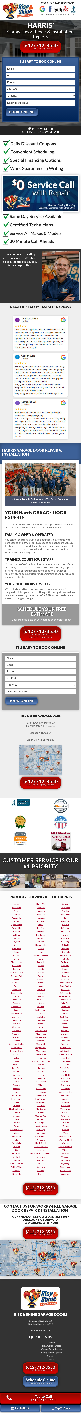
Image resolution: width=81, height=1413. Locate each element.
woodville (65, 1160)
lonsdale (41, 1024)
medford (41, 1071)
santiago (65, 1010)
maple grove (40, 1048)
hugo (41, 952)
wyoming (65, 1164)
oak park (41, 1157)
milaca (41, 1085)
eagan (16, 1092)
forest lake (16, 1143)
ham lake (41, 908)
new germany (41, 1126)
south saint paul (65, 1051)
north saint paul (41, 1147)
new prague (41, 1133)
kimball (41, 983)
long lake (41, 1020)
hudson (41, 949)
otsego (65, 904)
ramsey (65, 935)
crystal (16, 1054)
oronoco (41, 1167)
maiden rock (40, 1037)
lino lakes (41, 1017)
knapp (41, 986)
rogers (65, 969)
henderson (40, 935)
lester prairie (40, 1010)
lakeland (41, 996)
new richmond (41, 1136)
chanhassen (16, 1007)
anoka (16, 921)
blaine (16, 959)
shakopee (65, 1031)
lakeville (40, 1000)
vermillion (65, 1095)
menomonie (41, 1082)
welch (65, 1133)
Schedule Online (40, 1381)
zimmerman (65, 1167)
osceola (40, 1171)
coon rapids (16, 1048)
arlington (16, 931)
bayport (16, 942)
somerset (65, 1044)
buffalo (16, 979)
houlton (41, 942)
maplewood (41, 1058)
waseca (65, 1112)
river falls (65, 952)
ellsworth (16, 1112)
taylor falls (65, 1089)
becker (16, 945)
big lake (16, 955)
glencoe (16, 1160)
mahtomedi (41, 1034)
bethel (16, 952)
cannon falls (16, 993)
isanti (41, 959)
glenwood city (16, 1164)
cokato (16, 1037)
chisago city (16, 1013)
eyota (16, 1126)
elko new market (16, 1109)
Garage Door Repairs (51, 1349)
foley (16, 1140)
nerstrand (41, 1119)
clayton (16, 1024)
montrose (41, 1106)
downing (16, 1085)
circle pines (16, 1017)
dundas (16, 1089)
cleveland (16, 1034)
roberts (65, 959)
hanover (40, 921)
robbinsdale (65, 955)
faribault (16, 1133)
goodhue (16, 1171)
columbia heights (16, 1044)
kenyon (41, 976)
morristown (41, 1109)
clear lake (16, 1027)
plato (65, 918)
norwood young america (40, 1153)
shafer (65, 1027)
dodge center (16, 1078)
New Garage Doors (51, 1345)
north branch (40, 1143)
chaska (16, 1010)
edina (16, 1102)
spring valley (65, 1061)
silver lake (65, 1041)
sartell (65, 1013)
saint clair (65, 990)
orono (41, 1164)
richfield (65, 945)
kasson (41, 972)
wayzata (65, 1126)
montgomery (40, 1099)
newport (41, 1140)
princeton (65, 928)
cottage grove (16, 1051)
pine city (65, 911)
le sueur (40, 1007)
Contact (52, 1359)
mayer (41, 1065)
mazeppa (41, 1068)
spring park (65, 1058)
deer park (16, 1068)
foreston (16, 1147)
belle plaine (16, 949)
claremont (16, 1020)
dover (16, 1082)
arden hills (16, 928)
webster (65, 1130)
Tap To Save (61, 1408)
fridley (16, 1150)
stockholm (65, 1085)
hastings (40, 928)
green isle (16, 1174)
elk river (16, 1106)
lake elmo (41, 993)
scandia (65, 1024)
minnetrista (41, 1095)
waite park (65, 1106)
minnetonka (41, 1092)
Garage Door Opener (51, 1352)
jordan (41, 966)
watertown (65, 1116)
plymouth (65, 921)
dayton (16, 1065)
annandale (16, 918)
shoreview (65, 1034)
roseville (65, 976)
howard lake (40, 945)
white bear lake (65, 1147)
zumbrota (65, 1174)
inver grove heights (41, 955)
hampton (41, 918)
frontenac (16, 1153)
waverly (65, 1123)
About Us (51, 1356)
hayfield (40, 931)
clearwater (16, 1031)
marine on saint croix (41, 1061)
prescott (65, 925)
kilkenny (40, 979)
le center (41, 1003)
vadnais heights (65, 1092)
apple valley (16, 925)
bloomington (16, 962)
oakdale (40, 1160)
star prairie (65, 1078)
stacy (65, 1071)
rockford (65, 966)
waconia (65, 1102)
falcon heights (16, 1130)
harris (40, 925)
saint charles (65, 986)
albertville (16, 908)
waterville (65, 1119)
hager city (40, 904)
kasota (41, 969)
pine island (65, 914)
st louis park (65, 1068)
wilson (65, 1150)
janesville (41, 962)
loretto (41, 1027)
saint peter (65, 1007)
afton (16, 904)
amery (16, 911)
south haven (65, 1048)
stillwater (65, 1082)
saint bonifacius (65, 983)
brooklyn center (16, 972)
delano (16, 1071)
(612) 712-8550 (40, 46)
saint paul (65, 1003)
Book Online (22, 112)
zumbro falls (65, 1171)
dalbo (16, 1058)
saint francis (65, 993)
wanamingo (65, 1109)
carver (16, 996)
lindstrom (41, 1013)
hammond (41, 914)
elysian (16, 1119)
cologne (16, 1041)
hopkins (40, 938)
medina (41, 1075)
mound (41, 1112)
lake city (41, 990)
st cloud (65, 1065)
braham (16, 969)
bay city (16, 938)
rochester (65, 962)
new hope (41, 1130)
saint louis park (65, 996)
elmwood (16, 1116)
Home (52, 1342)
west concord (65, 1136)
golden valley (16, 1167)
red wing (65, 942)
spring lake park (65, 1054)
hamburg (41, 911)
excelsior (16, 1123)
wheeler (65, 1143)
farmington (16, 1136)
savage (65, 1020)
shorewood (65, 1037)
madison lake (41, 1031)
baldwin (16, 935)
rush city (65, 979)
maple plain (41, 1054)
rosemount (65, 972)
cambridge (16, 990)
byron (16, 986)
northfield (41, 1150)
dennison (16, 1075)
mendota (41, 1078)
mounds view (41, 1116)
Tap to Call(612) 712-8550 (31, 1398)
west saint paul (65, 1140)
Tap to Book (20, 1408)
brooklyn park (16, 976)
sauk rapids (65, 1017)
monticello (40, 1102)
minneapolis (41, 1089)
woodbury (65, 1157)
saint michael (65, 1000)
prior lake (65, 931)
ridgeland (65, 949)
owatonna (65, 908)
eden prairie (16, 1099)
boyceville (16, 966)
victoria (65, 1099)
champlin (16, 1003)
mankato (41, 1041)
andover (16, 914)
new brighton (41, 1123)
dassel (16, 1061)
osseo (41, 1174)
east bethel (16, 1095)
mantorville (41, 1044)
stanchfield (65, 1075)
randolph (65, 938)
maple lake (41, 1051)
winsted (65, 1153)
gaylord (16, 1157)
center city (16, 1000)
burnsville (16, 983)
